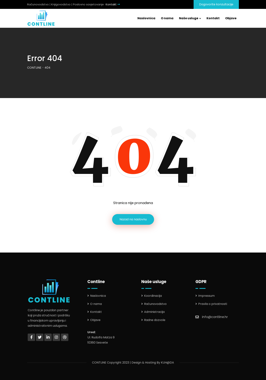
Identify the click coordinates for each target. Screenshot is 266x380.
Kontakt (113, 4)
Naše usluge (188, 18)
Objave (230, 18)
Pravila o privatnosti (212, 304)
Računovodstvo (155, 304)
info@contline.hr (215, 317)
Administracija (154, 312)
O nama (167, 18)
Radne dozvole (154, 320)
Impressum (206, 296)
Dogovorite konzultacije (216, 4)
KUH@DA (167, 362)
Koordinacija (153, 296)
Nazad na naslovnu (133, 219)
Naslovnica (146, 18)
